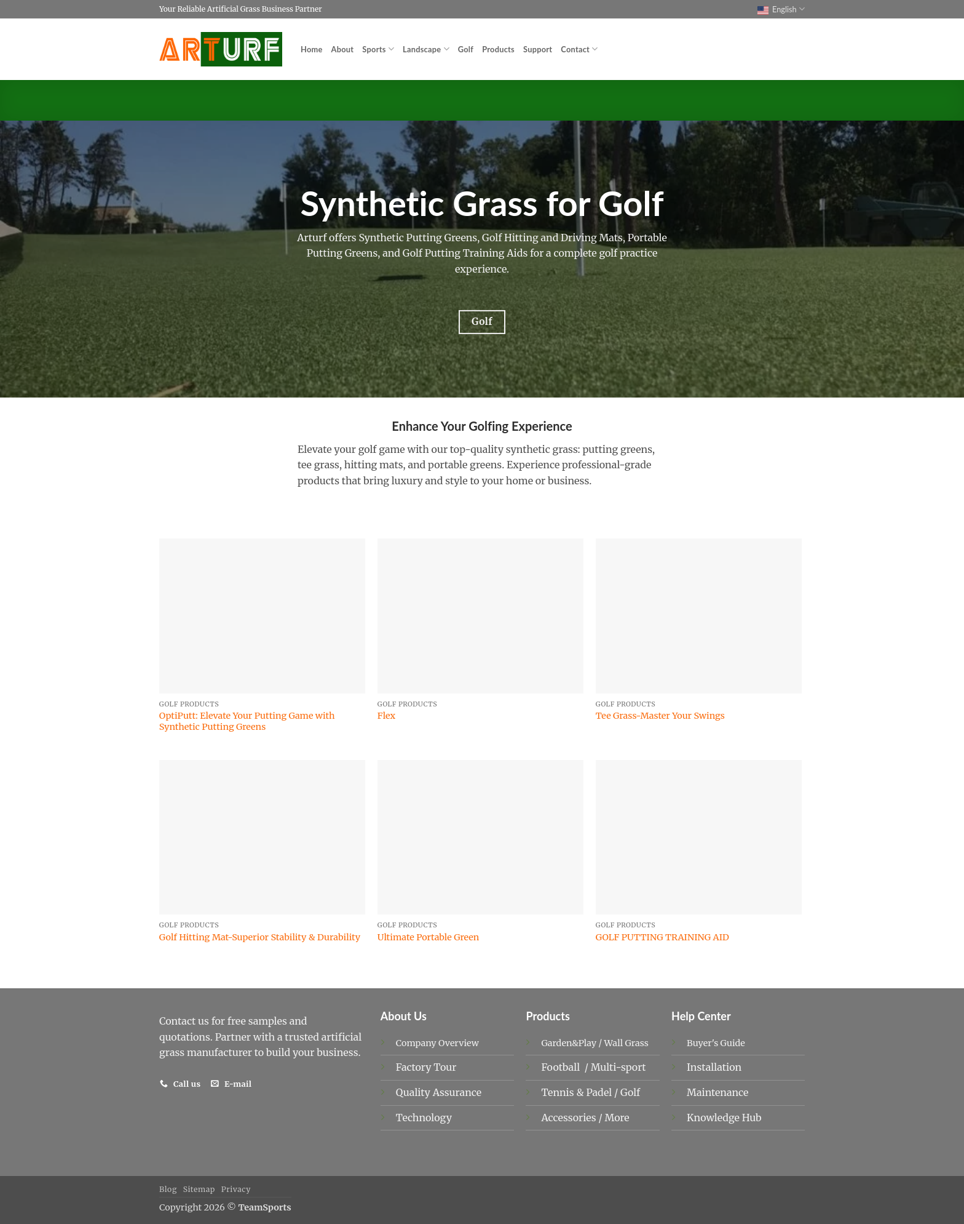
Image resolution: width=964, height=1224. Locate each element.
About (342, 49)
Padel (600, 1092)
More (616, 1117)
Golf (465, 49)
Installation (714, 1067)
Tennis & (563, 1092)
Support (537, 49)
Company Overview (437, 1043)
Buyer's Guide (716, 1043)
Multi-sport (620, 1067)
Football (561, 1067)
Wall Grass (626, 1043)
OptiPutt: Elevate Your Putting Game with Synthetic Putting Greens (247, 721)
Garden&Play (568, 1043)
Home (312, 49)
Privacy (236, 1189)
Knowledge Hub (724, 1117)
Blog (168, 1189)
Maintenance (717, 1092)
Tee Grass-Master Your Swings (660, 715)
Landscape (426, 49)
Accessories (569, 1117)
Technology (424, 1117)
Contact (579, 49)
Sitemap (199, 1189)
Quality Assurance (438, 1092)
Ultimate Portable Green (428, 937)
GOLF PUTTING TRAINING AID (662, 937)
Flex (386, 715)
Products (498, 49)
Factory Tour (426, 1067)
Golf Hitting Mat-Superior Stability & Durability (259, 937)
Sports (378, 49)
